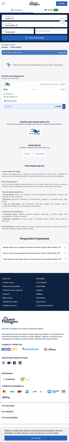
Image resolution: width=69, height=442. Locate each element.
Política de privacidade (11, 286)
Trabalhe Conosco (9, 305)
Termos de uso (8, 282)
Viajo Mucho (41, 302)
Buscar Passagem (34, 38)
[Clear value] (32, 31)
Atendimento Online (10, 302)
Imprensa (6, 294)
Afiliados (39, 294)
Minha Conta (7, 298)
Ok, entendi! (35, 438)
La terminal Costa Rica (44, 305)
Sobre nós (6, 279)
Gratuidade (40, 279)
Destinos (39, 290)
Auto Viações (41, 282)
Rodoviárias (40, 286)
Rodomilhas (40, 298)
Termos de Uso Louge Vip (12, 290)
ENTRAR (62, 3)
